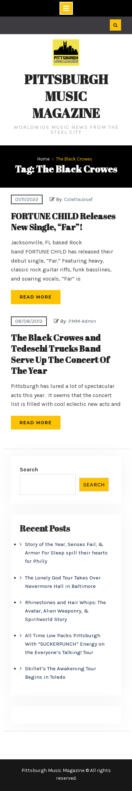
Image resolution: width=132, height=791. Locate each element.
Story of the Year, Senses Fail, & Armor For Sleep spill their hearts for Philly (66, 552)
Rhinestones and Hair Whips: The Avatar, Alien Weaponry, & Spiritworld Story (65, 610)
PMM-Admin (82, 321)
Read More (36, 297)
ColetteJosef (78, 199)
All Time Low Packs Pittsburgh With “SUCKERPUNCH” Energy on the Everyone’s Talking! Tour (65, 643)
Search (29, 469)
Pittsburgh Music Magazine (66, 96)
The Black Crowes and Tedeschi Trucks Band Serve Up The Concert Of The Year (60, 354)
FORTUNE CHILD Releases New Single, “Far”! (63, 222)
